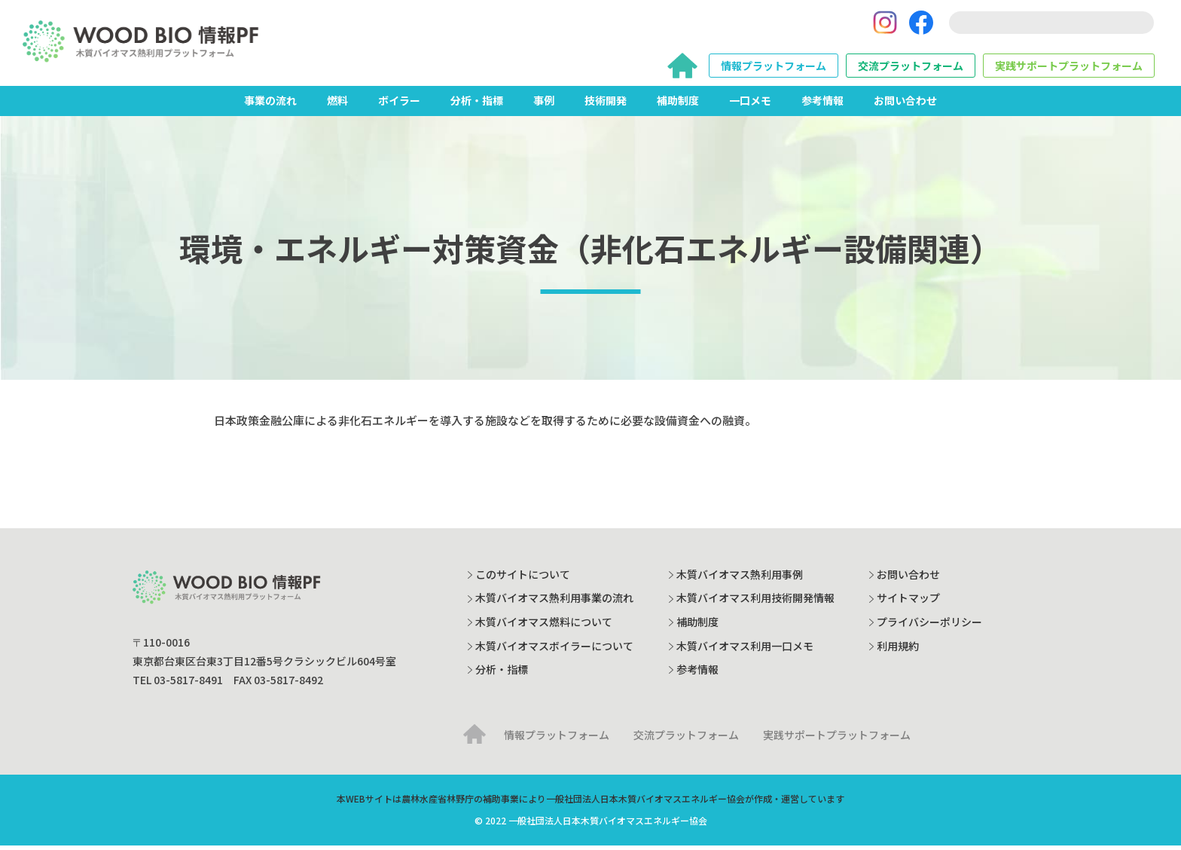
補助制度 (678, 104)
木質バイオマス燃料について (543, 626)
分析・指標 (476, 104)
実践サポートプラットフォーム (1069, 67)
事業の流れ (270, 104)
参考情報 (822, 104)
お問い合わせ (905, 104)
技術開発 (605, 104)
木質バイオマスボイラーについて (554, 650)
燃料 (337, 104)
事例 (543, 104)
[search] (1051, 25)
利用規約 (898, 650)
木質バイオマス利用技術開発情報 (755, 602)
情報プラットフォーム (773, 67)
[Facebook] (921, 25)
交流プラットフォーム (910, 67)
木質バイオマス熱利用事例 (739, 578)
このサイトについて (522, 578)
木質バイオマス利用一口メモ (744, 650)
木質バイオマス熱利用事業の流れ (554, 602)
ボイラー (399, 104)
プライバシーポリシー (929, 626)
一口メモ (750, 104)
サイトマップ (908, 602)
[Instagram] (885, 25)
